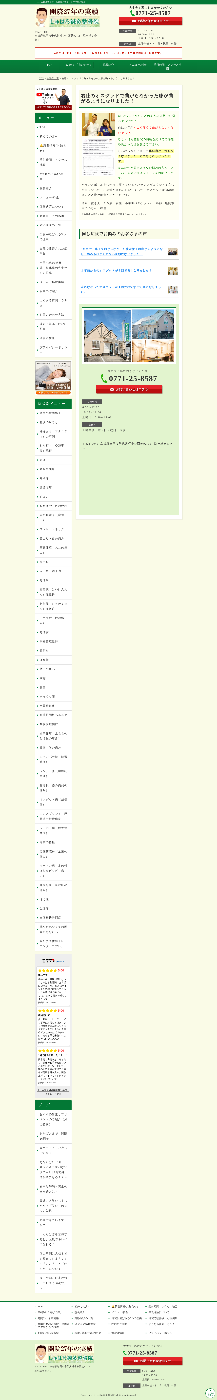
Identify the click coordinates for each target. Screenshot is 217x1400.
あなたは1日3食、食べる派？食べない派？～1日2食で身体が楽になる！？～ (53, 1170)
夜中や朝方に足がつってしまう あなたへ (53, 1283)
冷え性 (44, 899)
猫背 (43, 678)
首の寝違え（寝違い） (52, 518)
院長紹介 (108, 64)
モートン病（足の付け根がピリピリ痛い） (53, 870)
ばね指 (44, 659)
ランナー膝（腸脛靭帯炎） (53, 774)
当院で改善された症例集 (53, 251)
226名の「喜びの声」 (79, 64)
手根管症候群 (49, 641)
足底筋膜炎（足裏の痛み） (53, 854)
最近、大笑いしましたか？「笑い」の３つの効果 (53, 1205)
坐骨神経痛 (47, 705)
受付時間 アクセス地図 (167, 66)
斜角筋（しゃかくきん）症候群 (53, 606)
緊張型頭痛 (47, 469)
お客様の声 (53, 78)
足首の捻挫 (47, 842)
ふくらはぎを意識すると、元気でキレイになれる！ (53, 1239)
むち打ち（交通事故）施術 (52, 448)
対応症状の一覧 (50, 225)
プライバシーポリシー (53, 350)
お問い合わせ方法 (52, 314)
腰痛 (43, 687)
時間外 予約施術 (52, 216)
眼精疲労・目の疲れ (53, 506)
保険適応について (52, 206)
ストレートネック (52, 529)
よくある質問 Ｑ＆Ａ (53, 303)
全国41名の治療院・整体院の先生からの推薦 (53, 267)
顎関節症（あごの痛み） (53, 550)
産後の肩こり (49, 422)
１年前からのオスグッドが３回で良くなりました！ (116, 270)
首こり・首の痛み (52, 538)
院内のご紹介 (49, 291)
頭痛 (43, 460)
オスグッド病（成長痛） (53, 802)
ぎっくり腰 (47, 696)
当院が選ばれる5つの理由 (53, 237)
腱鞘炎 (44, 650)
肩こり (44, 562)
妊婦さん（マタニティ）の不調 (53, 434)
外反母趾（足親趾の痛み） (53, 888)
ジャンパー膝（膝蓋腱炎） (53, 759)
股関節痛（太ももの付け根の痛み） (53, 736)
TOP (49, 64)
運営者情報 (47, 338)
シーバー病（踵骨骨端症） (53, 830)
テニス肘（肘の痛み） (52, 621)
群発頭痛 (46, 487)
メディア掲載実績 (52, 282)
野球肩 (44, 580)
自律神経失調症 (50, 917)
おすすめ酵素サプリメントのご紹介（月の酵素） (53, 1119)
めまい (44, 496)
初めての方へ (49, 136)
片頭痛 (44, 478)
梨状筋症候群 (49, 724)
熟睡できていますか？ (52, 1222)
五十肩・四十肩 (50, 571)
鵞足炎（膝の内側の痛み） (53, 788)
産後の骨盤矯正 (50, 413)
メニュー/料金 (138, 64)
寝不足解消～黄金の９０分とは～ (53, 1189)
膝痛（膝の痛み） (52, 747)
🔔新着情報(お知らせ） (53, 148)
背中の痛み (47, 669)
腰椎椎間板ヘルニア (53, 715)
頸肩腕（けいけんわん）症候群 (53, 592)
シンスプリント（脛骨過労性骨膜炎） (53, 816)
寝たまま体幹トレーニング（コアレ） (53, 944)
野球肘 (44, 632)
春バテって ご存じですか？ (53, 1150)
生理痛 (44, 908)
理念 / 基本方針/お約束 (52, 326)
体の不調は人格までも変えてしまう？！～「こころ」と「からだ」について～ (53, 1261)
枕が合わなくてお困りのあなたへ (53, 929)
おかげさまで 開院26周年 (53, 1136)
